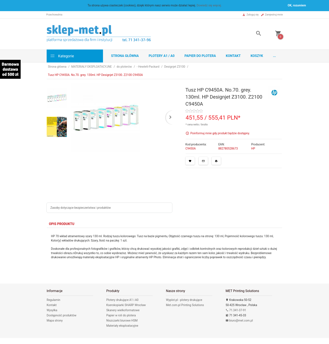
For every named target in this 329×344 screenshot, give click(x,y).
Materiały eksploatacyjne (122, 325)
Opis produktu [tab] (61, 224)
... (274, 56)
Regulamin (53, 300)
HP (253, 148)
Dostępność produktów (61, 315)
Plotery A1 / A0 (161, 56)
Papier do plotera (200, 56)
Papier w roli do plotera (121, 315)
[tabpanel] (164, 250)
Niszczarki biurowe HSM (122, 320)
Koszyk (257, 56)
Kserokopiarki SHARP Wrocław (126, 305)
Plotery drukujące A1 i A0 (122, 300)
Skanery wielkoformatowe (123, 310)
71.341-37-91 (236, 310)
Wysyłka (52, 310)
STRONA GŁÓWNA (125, 56)
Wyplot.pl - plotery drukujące (184, 300)
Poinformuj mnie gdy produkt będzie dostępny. (220, 133)
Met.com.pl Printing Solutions (185, 305)
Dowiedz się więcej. (209, 5)
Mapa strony (55, 320)
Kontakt (233, 56)
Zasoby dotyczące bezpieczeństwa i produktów (80, 207)
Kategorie (62, 55)
